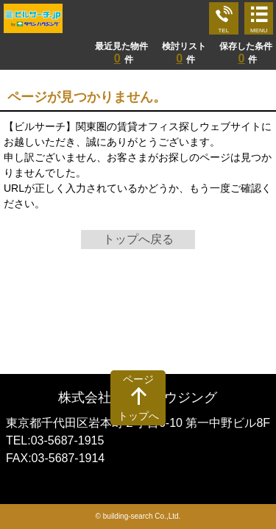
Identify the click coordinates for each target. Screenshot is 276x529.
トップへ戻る (138, 239)
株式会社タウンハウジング (137, 397)
